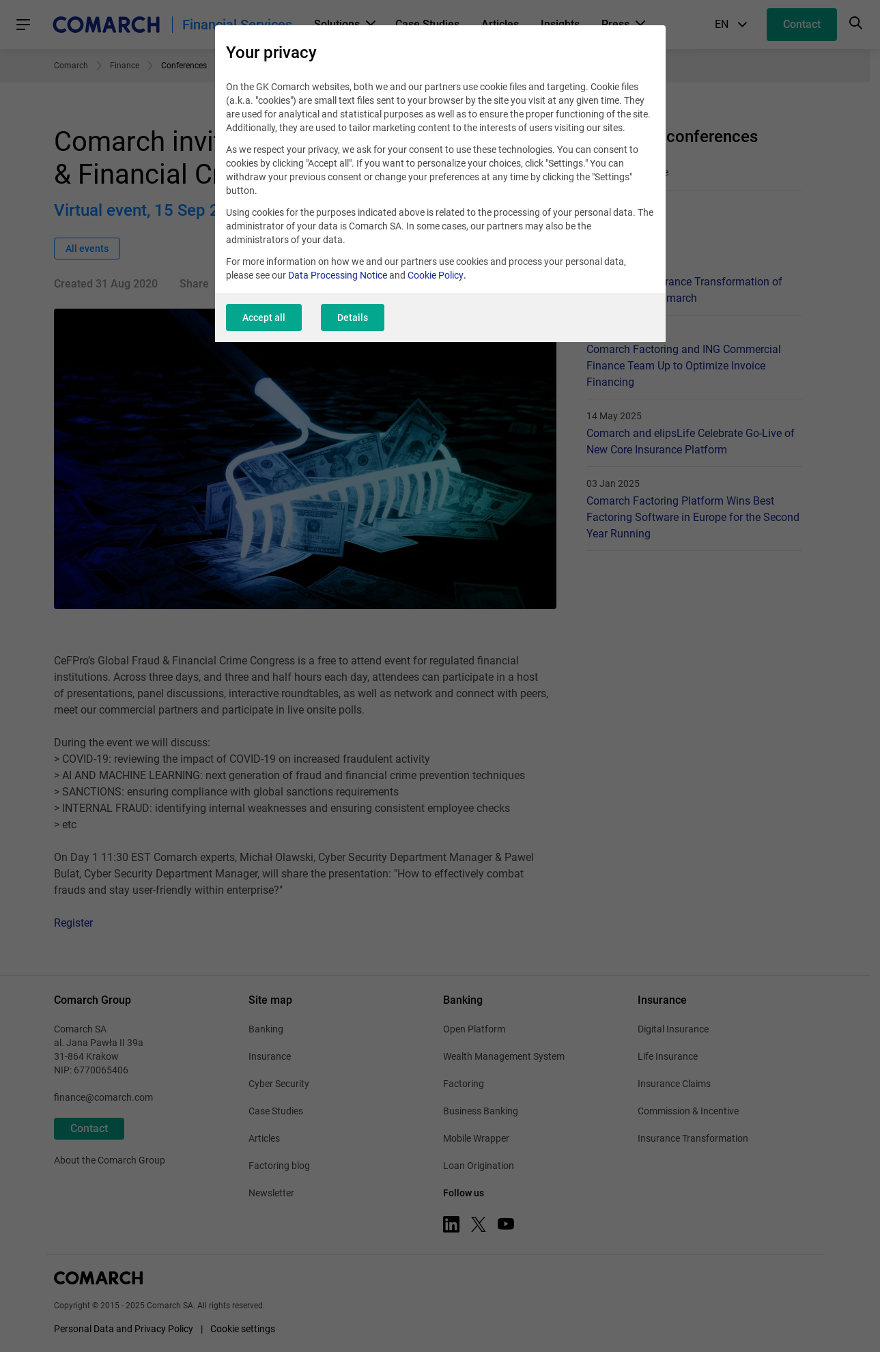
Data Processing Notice (337, 275)
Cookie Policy (436, 275)
